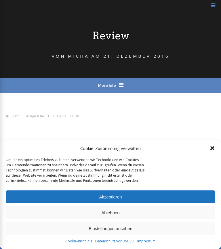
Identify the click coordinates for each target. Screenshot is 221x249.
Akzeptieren (110, 196)
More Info (107, 85)
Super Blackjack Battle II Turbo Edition (45, 115)
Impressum (146, 241)
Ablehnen (110, 212)
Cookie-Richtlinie (78, 241)
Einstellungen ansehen (110, 228)
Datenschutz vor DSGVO (114, 241)
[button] (212, 148)
